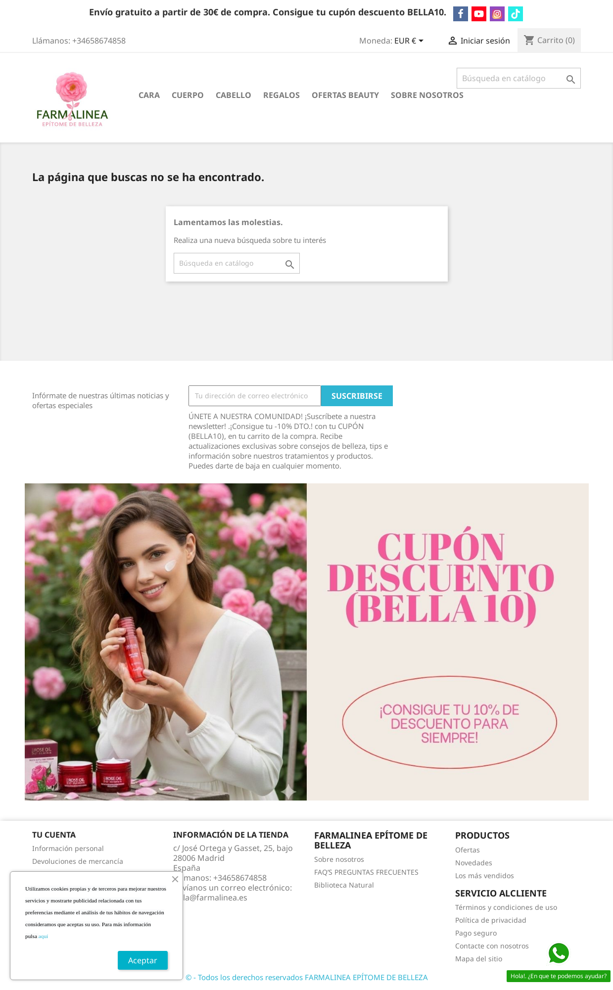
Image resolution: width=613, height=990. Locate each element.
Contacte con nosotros (492, 945)
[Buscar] (519, 78)
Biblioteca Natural (344, 885)
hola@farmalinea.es (210, 897)
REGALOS (281, 95)
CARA (149, 95)
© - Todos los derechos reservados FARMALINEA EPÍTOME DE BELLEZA (307, 977)
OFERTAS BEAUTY (345, 95)
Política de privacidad (490, 920)
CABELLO (233, 95)
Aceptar (142, 960)
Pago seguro (476, 933)
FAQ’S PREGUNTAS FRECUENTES (366, 872)
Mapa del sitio (478, 958)
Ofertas (467, 849)
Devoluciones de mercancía (77, 861)
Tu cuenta (54, 834)
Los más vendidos (484, 875)
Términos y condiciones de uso (506, 907)
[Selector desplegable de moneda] (410, 41)
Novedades (473, 862)
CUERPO (188, 95)
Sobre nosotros (427, 95)
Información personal (68, 848)
